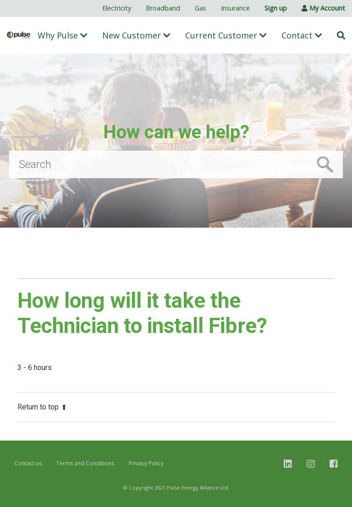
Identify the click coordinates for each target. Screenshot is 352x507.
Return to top (42, 407)
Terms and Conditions (85, 463)
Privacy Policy (146, 463)
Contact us (28, 463)
